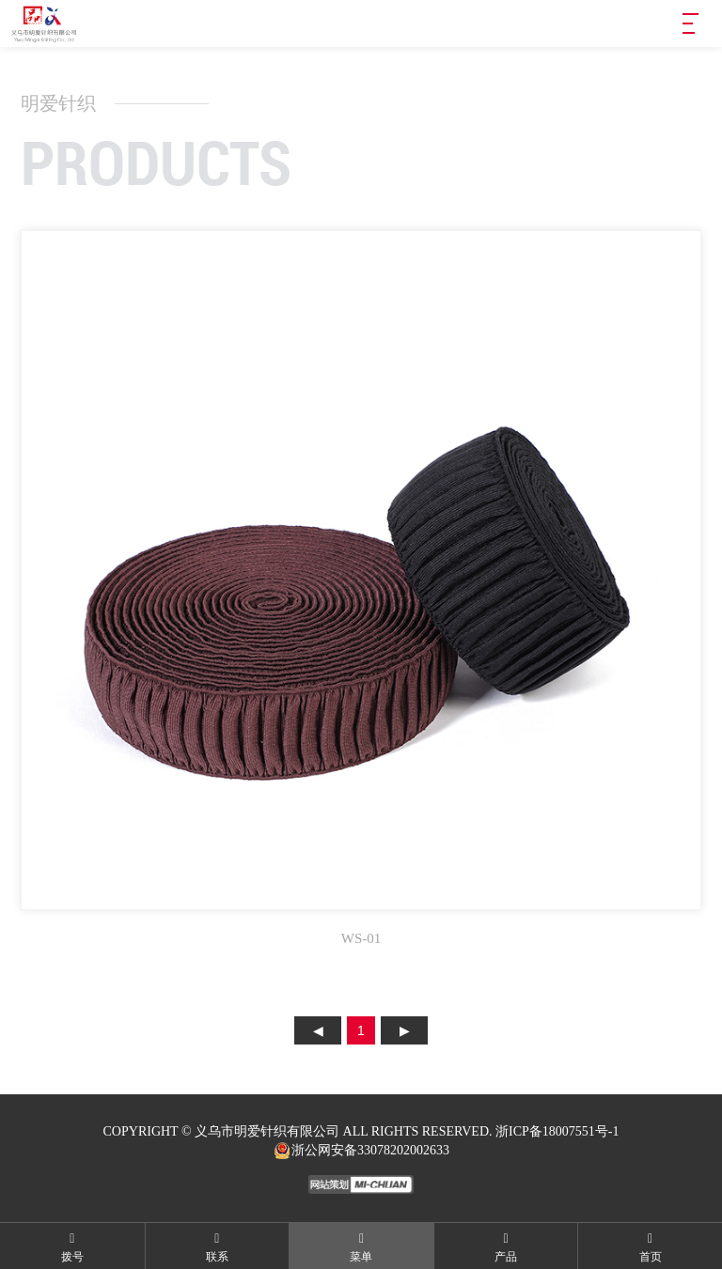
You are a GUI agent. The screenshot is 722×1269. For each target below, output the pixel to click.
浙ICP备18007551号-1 (557, 1131)
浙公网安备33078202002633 (361, 1151)
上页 (317, 1030)
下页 (404, 1030)
